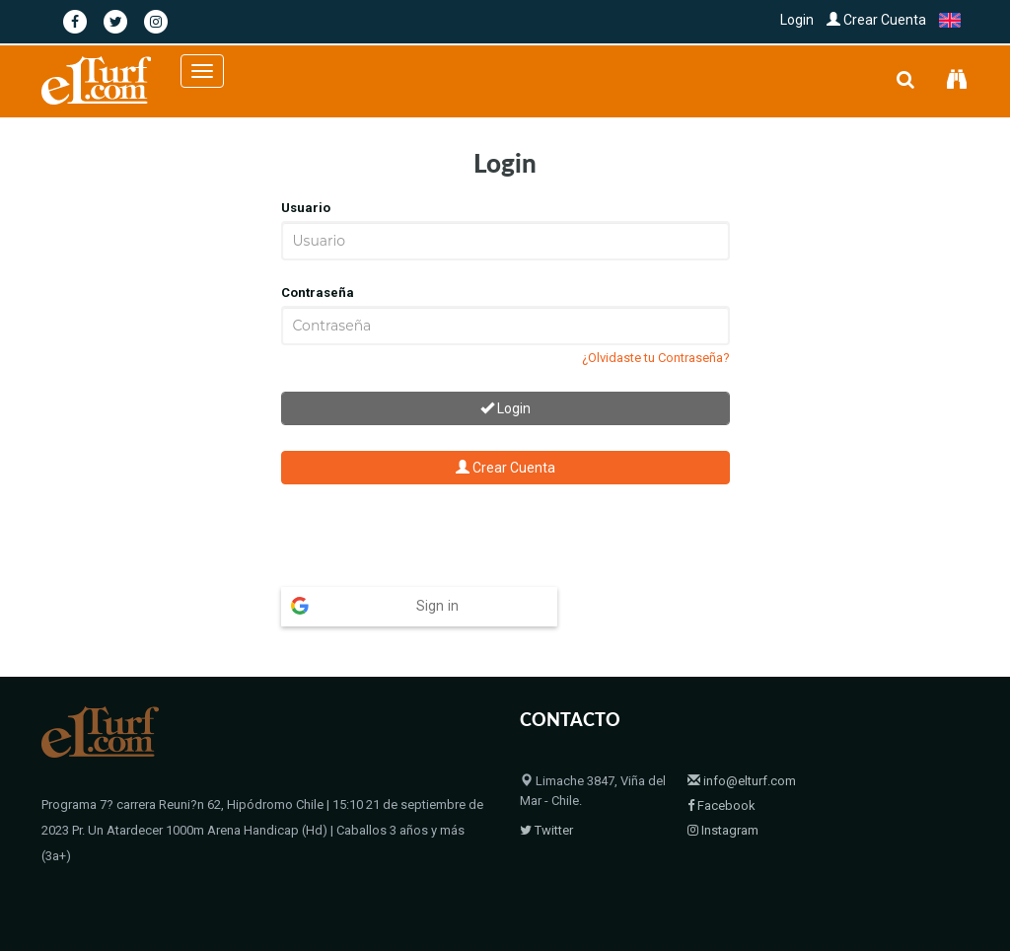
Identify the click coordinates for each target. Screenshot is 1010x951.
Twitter (546, 830)
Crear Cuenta (876, 20)
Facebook (721, 805)
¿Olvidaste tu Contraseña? (656, 357)
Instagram (722, 830)
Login (797, 20)
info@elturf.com (741, 780)
